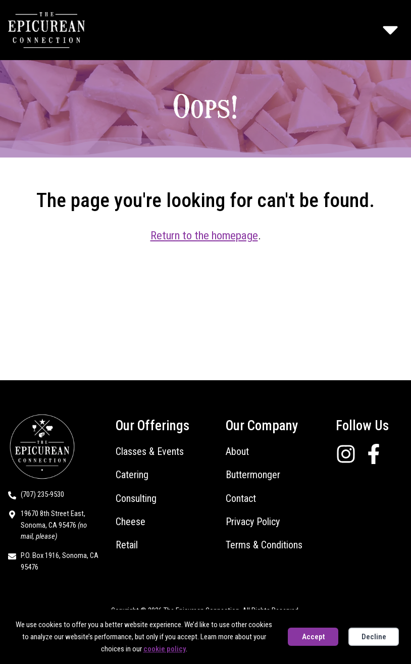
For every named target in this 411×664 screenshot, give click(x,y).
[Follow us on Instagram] (350, 454)
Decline (374, 636)
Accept (313, 636)
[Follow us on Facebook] (377, 454)
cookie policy (164, 648)
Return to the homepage (204, 235)
